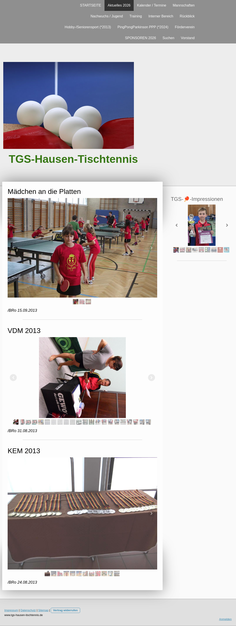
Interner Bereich (160, 16)
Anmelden (225, 619)
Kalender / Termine (151, 5)
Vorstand (188, 38)
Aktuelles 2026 (119, 5)
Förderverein (185, 27)
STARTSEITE (90, 5)
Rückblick (187, 16)
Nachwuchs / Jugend (107, 16)
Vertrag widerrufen (65, 610)
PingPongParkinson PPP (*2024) (143, 27)
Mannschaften (184, 5)
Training (135, 16)
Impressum (11, 610)
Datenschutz (28, 610)
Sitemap (43, 610)
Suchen (168, 38)
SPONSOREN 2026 (140, 38)
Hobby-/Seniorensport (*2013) (88, 27)
